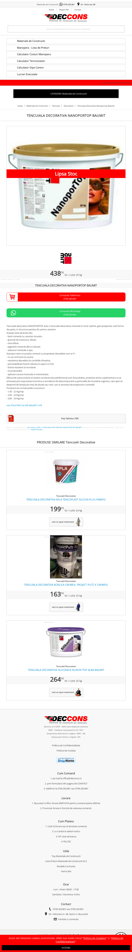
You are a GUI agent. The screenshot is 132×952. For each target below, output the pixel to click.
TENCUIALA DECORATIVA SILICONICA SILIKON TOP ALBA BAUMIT (66, 670)
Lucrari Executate (27, 74)
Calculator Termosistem (31, 61)
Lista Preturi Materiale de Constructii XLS (66, 861)
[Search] (66, 29)
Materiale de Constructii (31, 41)
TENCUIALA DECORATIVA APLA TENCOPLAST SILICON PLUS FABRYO (66, 499)
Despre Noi (64, 9)
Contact (77, 9)
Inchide (66, 947)
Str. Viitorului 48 (88, 4)
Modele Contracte (66, 866)
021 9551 (80, 730)
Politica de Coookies (94, 938)
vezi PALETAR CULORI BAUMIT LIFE (24, 405)
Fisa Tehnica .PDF (70, 418)
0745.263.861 (69, 4)
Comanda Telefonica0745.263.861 (69, 297)
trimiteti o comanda (68, 919)
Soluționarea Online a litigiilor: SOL (66, 737)
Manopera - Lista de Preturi (33, 47)
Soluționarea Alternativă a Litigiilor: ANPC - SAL (66, 733)
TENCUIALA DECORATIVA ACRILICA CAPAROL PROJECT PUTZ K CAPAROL (66, 584)
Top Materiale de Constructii (66, 856)
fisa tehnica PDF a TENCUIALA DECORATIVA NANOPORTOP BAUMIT (54, 427)
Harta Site (66, 871)
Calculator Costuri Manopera (34, 54)
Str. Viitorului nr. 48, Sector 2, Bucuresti (68, 914)
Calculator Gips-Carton (30, 67)
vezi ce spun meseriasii (63, 521)
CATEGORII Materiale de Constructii (69, 93)
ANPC (50, 730)
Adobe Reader (37, 429)
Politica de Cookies (66, 750)
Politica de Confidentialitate (66, 745)
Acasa (51, 9)
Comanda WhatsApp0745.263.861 (69, 313)
